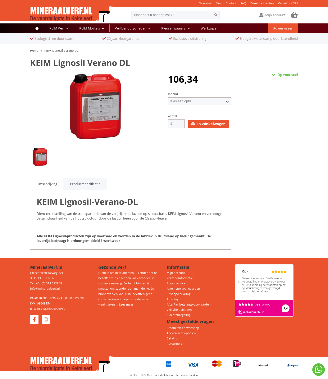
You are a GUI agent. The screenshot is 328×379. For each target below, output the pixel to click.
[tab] (47, 184)
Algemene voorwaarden (183, 288)
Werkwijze (209, 28)
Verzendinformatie (180, 278)
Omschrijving (47, 184)
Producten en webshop (183, 328)
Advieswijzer (283, 28)
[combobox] (172, 15)
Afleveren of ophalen (181, 333)
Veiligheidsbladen (179, 310)
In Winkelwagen (208, 123)
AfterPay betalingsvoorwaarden (189, 304)
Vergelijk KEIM (288, 3)
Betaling (172, 338)
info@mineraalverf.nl (45, 288)
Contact (231, 3)
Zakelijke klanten (262, 3)
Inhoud (173, 94)
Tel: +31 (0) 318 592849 (46, 283)
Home (34, 51)
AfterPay (172, 299)
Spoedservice (176, 283)
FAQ (243, 3)
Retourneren (175, 344)
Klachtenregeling (179, 315)
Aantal (172, 116)
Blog (218, 3)
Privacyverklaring (179, 294)
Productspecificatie (85, 184)
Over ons (205, 3)
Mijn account (176, 273)
